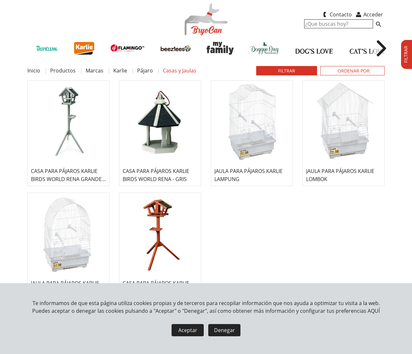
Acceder (369, 14)
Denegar (224, 330)
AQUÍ (374, 310)
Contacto (336, 14)
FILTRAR (286, 71)
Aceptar (187, 330)
